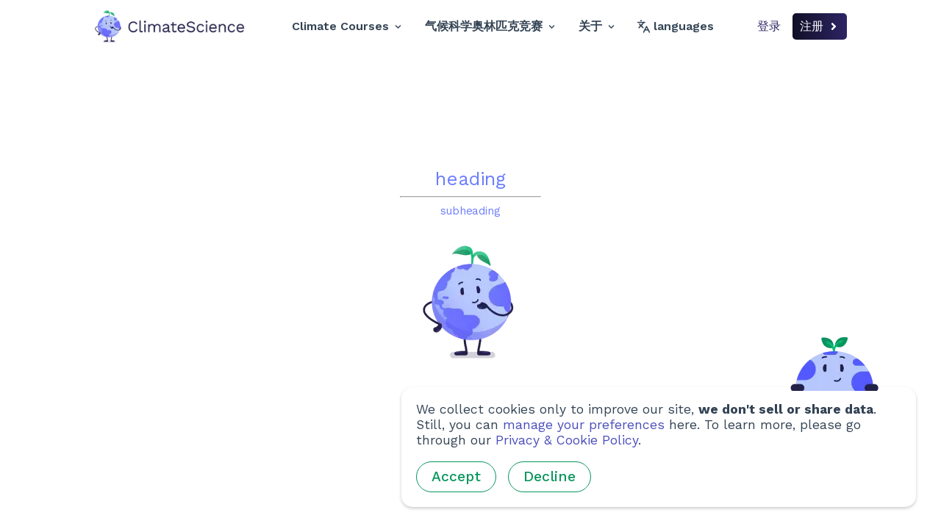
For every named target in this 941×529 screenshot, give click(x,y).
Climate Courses (346, 26)
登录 (769, 26)
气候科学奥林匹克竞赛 (490, 26)
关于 (597, 26)
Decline (549, 476)
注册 (820, 26)
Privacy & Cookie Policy (566, 440)
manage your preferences (584, 424)
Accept (456, 476)
